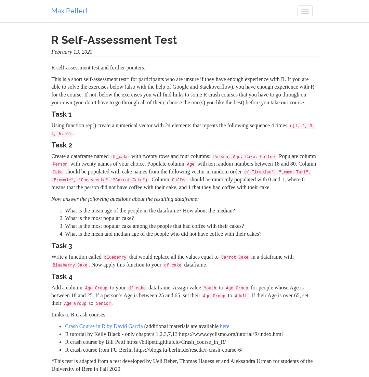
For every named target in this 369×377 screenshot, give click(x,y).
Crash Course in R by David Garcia (104, 326)
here (224, 326)
